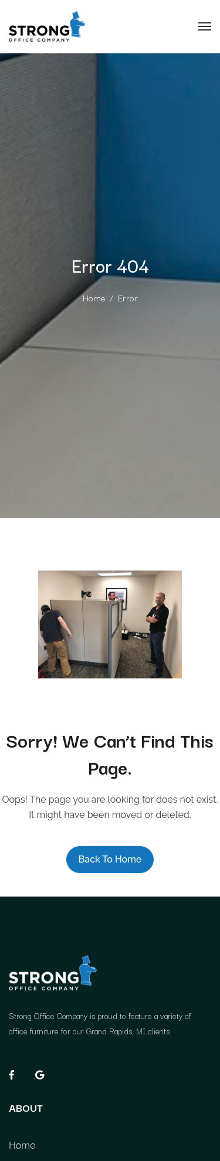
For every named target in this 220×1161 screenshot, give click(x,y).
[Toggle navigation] (204, 26)
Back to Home (110, 859)
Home (94, 297)
